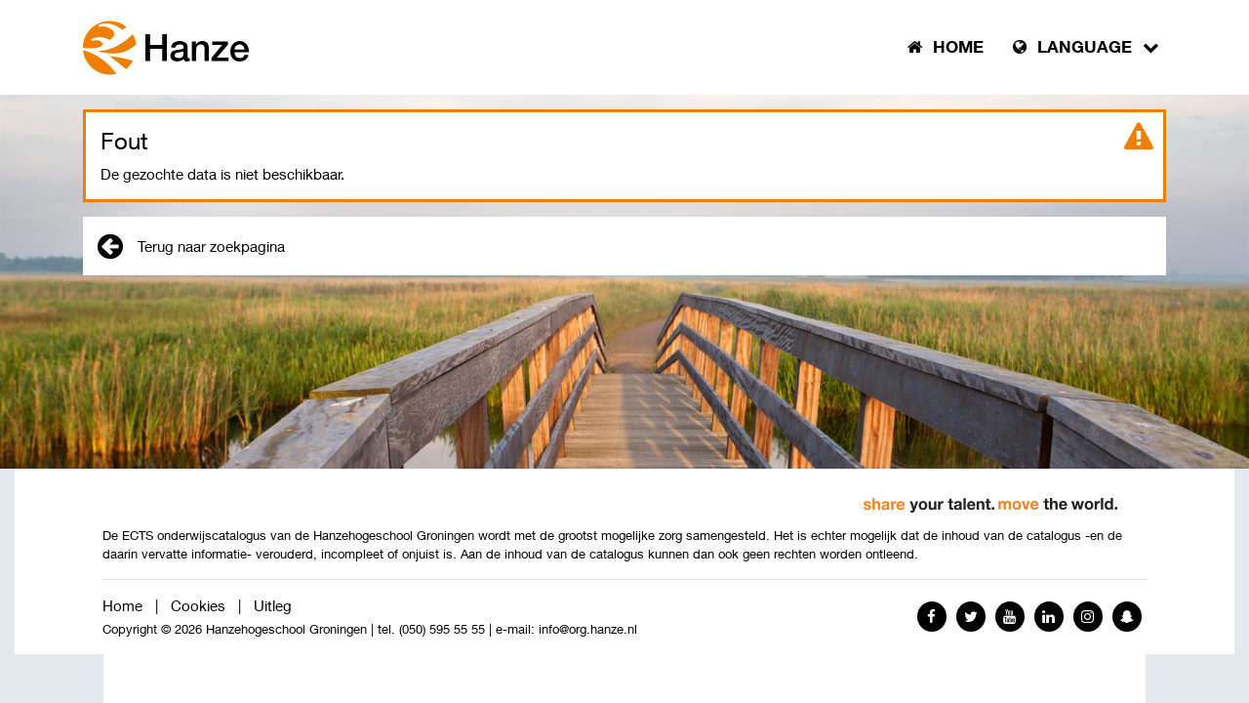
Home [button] (945, 47)
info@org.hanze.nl (588, 629)
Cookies (198, 605)
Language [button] (1086, 47)
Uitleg (273, 605)
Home (122, 605)
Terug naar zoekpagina (191, 246)
